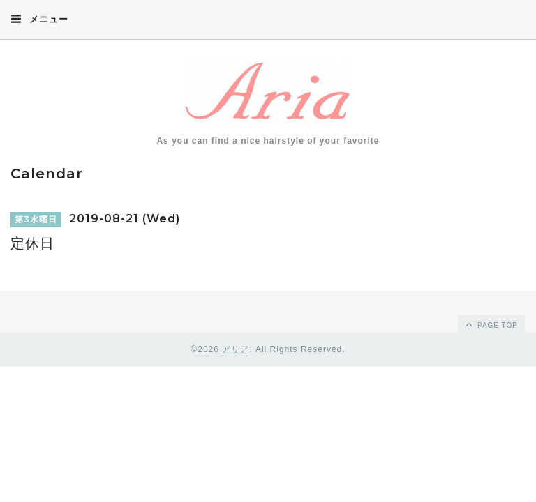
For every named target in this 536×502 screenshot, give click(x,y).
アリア (235, 349)
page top (490, 324)
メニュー (39, 18)
